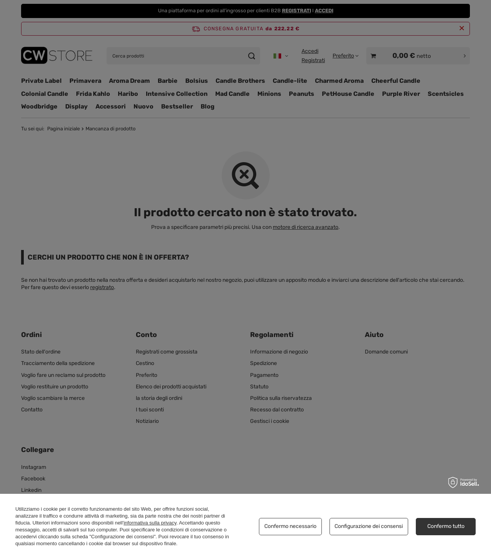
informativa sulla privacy (150, 523)
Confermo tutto (446, 526)
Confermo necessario (290, 526)
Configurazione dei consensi (368, 526)
